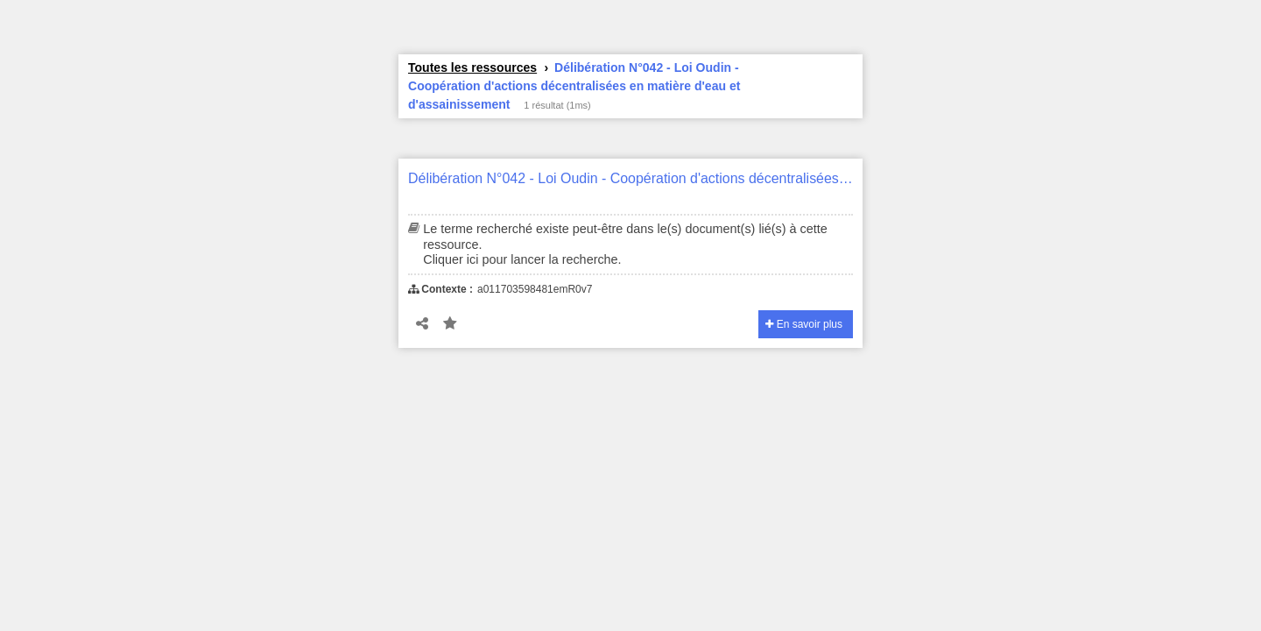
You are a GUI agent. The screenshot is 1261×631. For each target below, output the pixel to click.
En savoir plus (803, 324)
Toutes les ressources (472, 67)
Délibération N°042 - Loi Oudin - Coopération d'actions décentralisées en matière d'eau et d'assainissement (630, 178)
